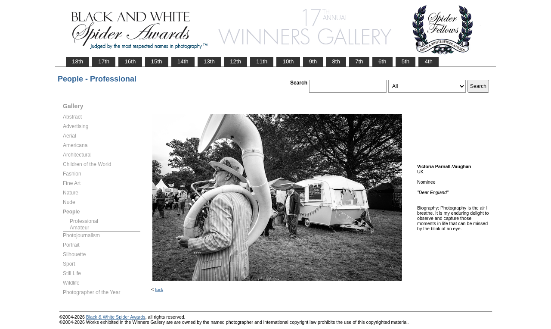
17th (103, 61)
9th (313, 61)
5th (406, 61)
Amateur (79, 228)
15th (156, 61)
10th (288, 61)
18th (77, 61)
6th (382, 61)
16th (130, 61)
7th (359, 61)
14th (183, 61)
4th (428, 61)
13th (209, 61)
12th (235, 61)
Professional (84, 221)
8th (336, 61)
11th (261, 61)
